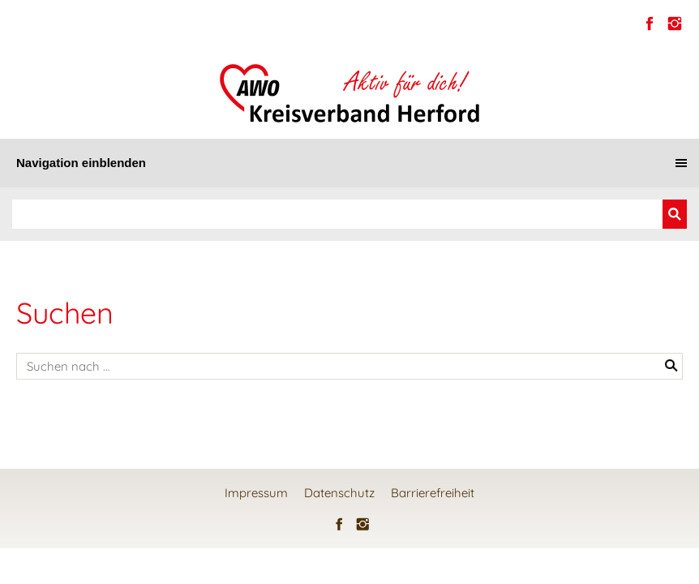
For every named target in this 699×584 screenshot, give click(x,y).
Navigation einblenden (81, 163)
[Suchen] (337, 214)
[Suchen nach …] (349, 366)
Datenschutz (339, 492)
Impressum (256, 492)
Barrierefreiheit (432, 492)
